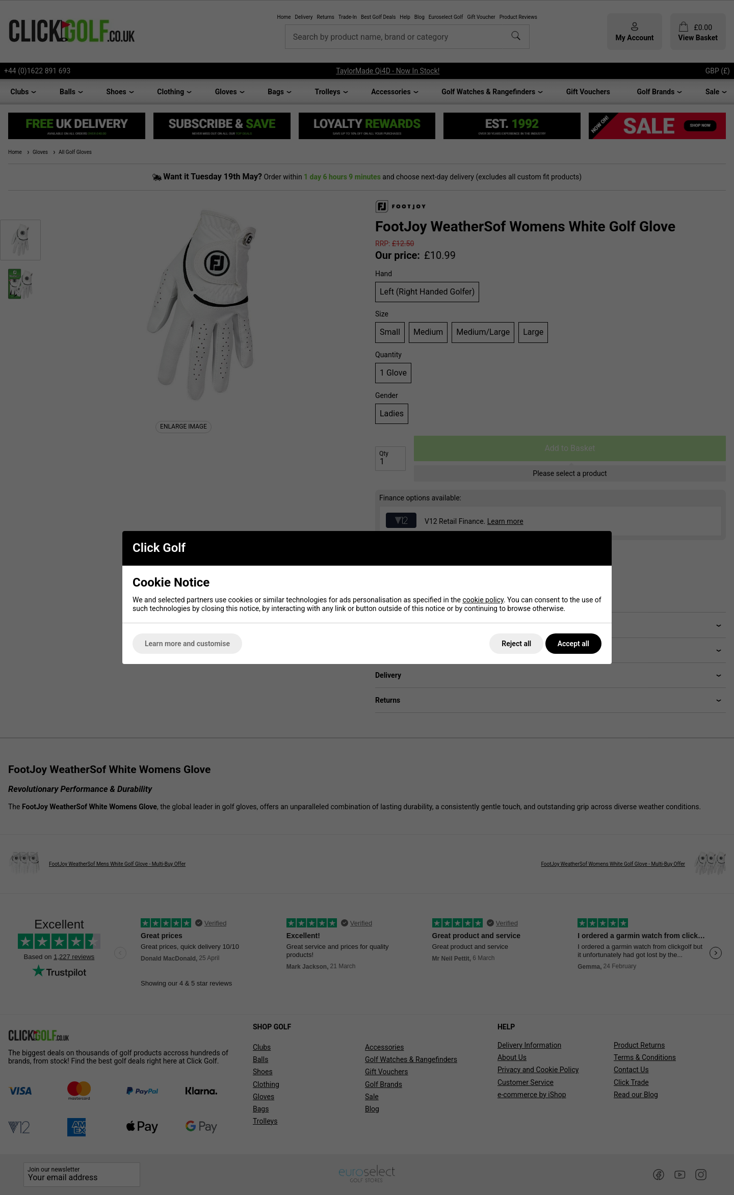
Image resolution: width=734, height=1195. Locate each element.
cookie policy (483, 600)
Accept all (573, 644)
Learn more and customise (187, 644)
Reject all (516, 644)
